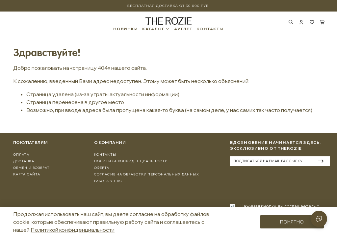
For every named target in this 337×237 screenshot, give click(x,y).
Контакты (105, 154)
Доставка (23, 161)
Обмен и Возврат (31, 168)
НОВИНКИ (125, 29)
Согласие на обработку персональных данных (146, 174)
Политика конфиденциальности (131, 161)
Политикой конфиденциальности (73, 229)
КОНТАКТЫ (210, 29)
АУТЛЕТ (183, 29)
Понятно (292, 222)
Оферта (102, 168)
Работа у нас (108, 181)
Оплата (21, 154)
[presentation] (280, 184)
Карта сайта (26, 174)
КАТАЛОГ (156, 29)
